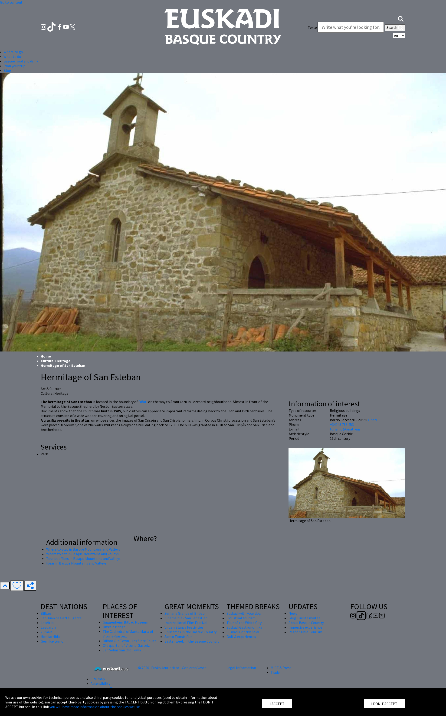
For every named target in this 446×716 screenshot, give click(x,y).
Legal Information (241, 667)
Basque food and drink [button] (20, 61)
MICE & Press (281, 667)
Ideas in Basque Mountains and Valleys (76, 563)
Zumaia (46, 632)
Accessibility (100, 683)
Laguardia (48, 627)
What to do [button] (12, 56)
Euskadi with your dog (243, 613)
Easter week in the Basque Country (191, 641)
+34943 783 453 (342, 424)
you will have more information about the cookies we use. (95, 706)
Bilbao (46, 613)
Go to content (11, 2)
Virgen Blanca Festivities (183, 627)
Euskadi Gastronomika (244, 627)
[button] (400, 18)
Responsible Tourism (305, 632)
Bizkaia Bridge (114, 626)
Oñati (143, 401)
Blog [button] (7, 70)
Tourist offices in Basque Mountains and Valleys (83, 558)
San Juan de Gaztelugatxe (61, 618)
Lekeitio (47, 622)
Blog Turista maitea (304, 618)
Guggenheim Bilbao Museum (125, 622)
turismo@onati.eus (345, 429)
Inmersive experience (305, 627)
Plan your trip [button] (14, 65)
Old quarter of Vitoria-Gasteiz (126, 645)
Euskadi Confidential (242, 632)
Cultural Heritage (55, 360)
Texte (312, 27)
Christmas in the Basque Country (190, 632)
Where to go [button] (13, 51)
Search (395, 28)
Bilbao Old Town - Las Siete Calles (129, 640)
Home (46, 356)
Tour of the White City (244, 622)
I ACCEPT (277, 703)
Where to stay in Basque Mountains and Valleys (83, 549)
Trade (275, 672)
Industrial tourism (241, 618)
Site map (98, 679)
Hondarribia (50, 636)
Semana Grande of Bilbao (184, 613)
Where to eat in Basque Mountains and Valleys (82, 554)
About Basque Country (306, 622)
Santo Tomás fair (178, 636)
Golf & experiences (241, 636)
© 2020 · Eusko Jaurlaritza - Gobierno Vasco (172, 667)
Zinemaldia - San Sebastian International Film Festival (185, 620)
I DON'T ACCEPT (384, 703)
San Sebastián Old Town (122, 650)
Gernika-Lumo (52, 641)
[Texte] (351, 27)
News (293, 613)
